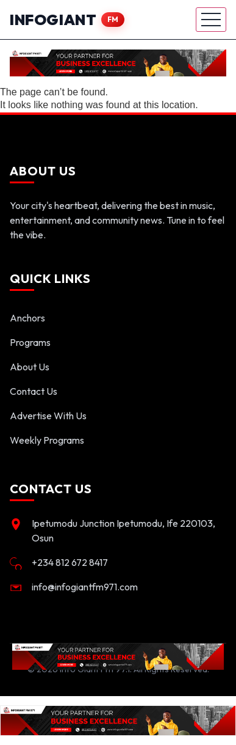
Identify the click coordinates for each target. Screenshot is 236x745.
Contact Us (33, 391)
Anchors (27, 318)
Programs (30, 342)
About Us (29, 367)
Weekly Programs (47, 440)
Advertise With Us (48, 415)
